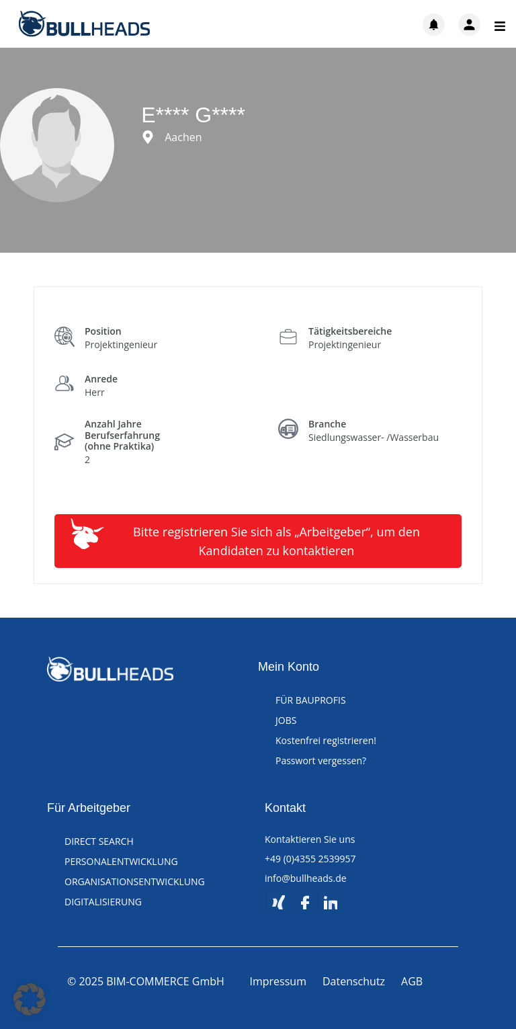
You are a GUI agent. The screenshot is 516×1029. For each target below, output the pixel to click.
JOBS (285, 720)
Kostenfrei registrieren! (325, 740)
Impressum (278, 981)
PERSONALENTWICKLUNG (121, 861)
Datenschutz (353, 981)
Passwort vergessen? (320, 760)
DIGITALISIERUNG (103, 901)
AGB (412, 981)
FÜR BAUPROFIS (310, 700)
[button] (29, 999)
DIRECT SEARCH (99, 841)
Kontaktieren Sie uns (310, 839)
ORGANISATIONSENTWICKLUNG (134, 881)
